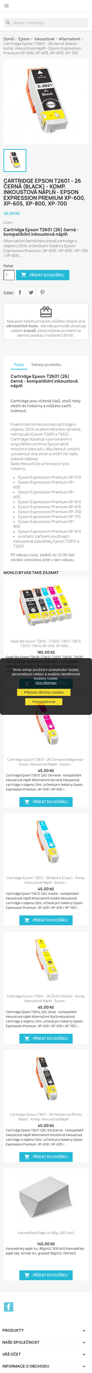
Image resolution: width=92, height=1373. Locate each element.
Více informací (45, 683)
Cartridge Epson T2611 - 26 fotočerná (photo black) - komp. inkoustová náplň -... (46, 1116)
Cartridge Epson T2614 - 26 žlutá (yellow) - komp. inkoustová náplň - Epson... (46, 998)
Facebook (8, 1307)
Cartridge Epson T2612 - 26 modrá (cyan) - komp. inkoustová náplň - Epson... (46, 880)
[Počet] (9, 275)
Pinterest (42, 292)
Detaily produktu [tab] (46, 364)
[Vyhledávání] (46, 22)
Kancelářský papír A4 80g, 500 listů (46, 1233)
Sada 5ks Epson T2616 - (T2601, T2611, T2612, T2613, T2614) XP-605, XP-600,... (46, 643)
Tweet (31, 292)
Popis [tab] (19, 364)
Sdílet (20, 292)
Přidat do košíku (42, 275)
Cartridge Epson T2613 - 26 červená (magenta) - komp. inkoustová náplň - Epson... (46, 761)
